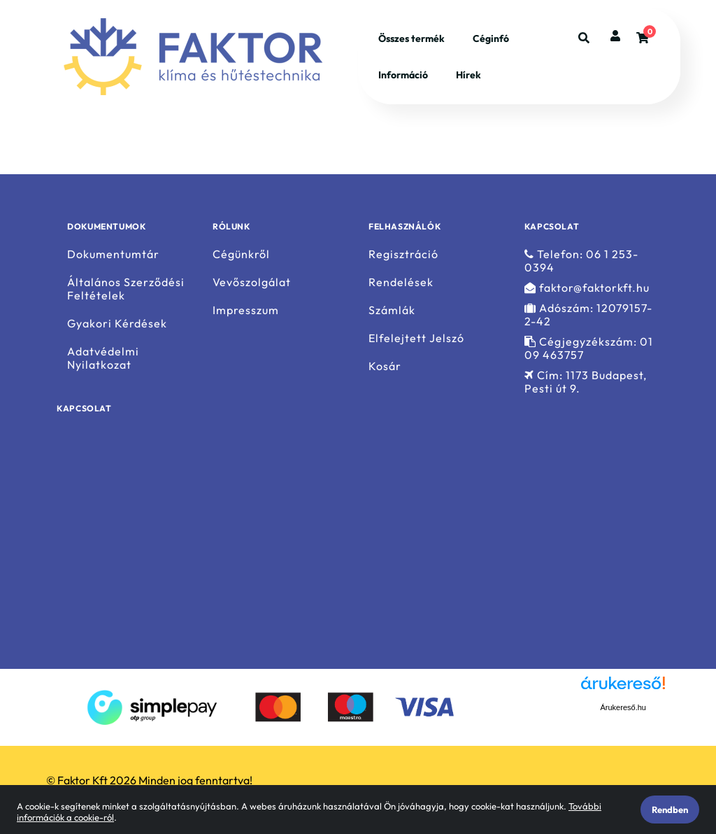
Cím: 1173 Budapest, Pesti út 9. (585, 382)
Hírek (468, 75)
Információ (403, 75)
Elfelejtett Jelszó (416, 338)
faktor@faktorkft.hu (587, 288)
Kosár (384, 366)
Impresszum (246, 310)
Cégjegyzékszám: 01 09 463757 (588, 348)
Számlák (391, 310)
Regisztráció (403, 254)
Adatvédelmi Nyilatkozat (103, 358)
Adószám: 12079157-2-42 (588, 315)
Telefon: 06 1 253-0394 (581, 260)
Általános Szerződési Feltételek (126, 289)
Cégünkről (241, 254)
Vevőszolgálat (252, 282)
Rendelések (401, 282)
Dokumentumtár (113, 254)
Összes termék (411, 38)
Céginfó (491, 38)
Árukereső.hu (623, 707)
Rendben (670, 809)
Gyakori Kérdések (117, 323)
